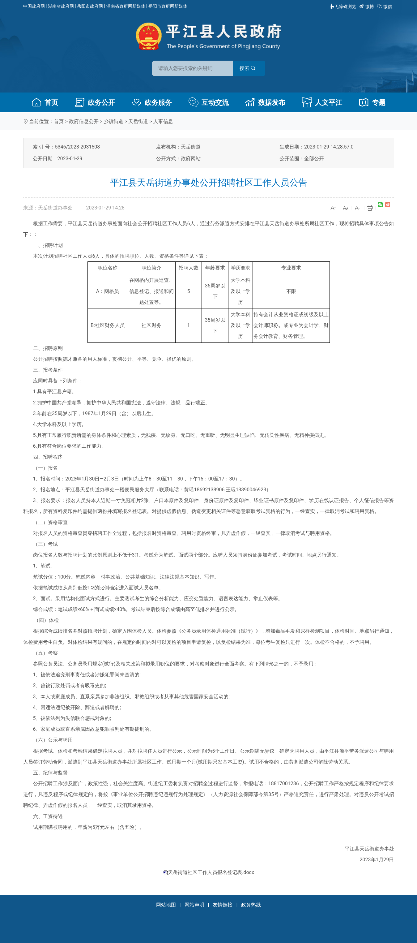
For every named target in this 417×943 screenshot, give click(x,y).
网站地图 (166, 905)
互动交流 (209, 102)
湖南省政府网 (61, 6)
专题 (372, 102)
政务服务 (152, 102)
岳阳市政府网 (90, 6)
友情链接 (222, 905)
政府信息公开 (84, 121)
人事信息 (163, 121)
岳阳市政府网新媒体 (167, 6)
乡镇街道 (113, 121)
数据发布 (265, 102)
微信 (385, 6)
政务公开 (95, 102)
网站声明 (194, 905)
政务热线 (251, 905)
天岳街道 (138, 121)
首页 (45, 102)
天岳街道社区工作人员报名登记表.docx (211, 872)
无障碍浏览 (343, 6)
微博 (367, 6)
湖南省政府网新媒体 (125, 6)
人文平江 (322, 102)
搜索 (253, 68)
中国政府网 (34, 6)
